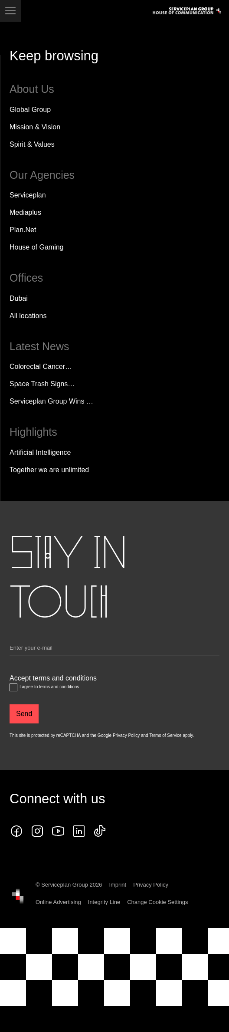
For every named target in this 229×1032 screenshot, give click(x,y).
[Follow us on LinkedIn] (79, 831)
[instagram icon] (37, 831)
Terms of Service (165, 735)
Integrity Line (104, 902)
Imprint (117, 884)
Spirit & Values (32, 144)
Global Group (30, 109)
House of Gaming (37, 247)
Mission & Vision (35, 127)
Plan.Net (23, 229)
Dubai (19, 298)
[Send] (24, 713)
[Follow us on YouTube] (58, 831)
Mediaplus (25, 212)
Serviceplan (28, 195)
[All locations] (28, 316)
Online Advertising (58, 902)
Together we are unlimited (49, 469)
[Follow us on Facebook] (16, 831)
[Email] (114, 650)
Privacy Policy (126, 735)
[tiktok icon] (100, 831)
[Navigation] (10, 11)
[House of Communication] (18, 896)
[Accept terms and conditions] (13, 687)
